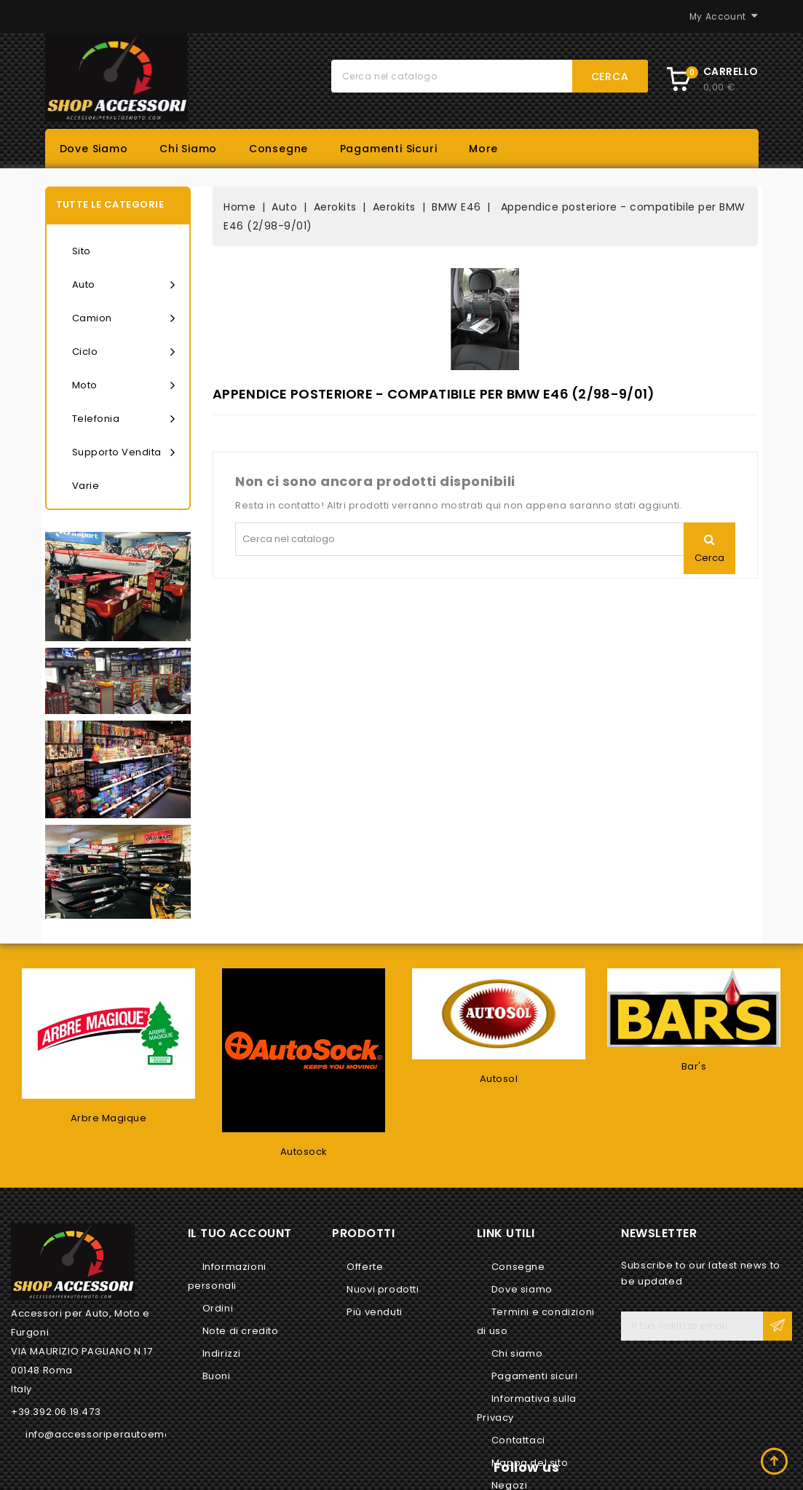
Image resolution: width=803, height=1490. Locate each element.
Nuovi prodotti (383, 1289)
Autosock (304, 1151)
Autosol (499, 1079)
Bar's (694, 1066)
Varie (86, 486)
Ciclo (123, 352)
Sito (81, 251)
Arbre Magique (109, 1118)
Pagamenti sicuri (389, 148)
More (483, 148)
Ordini (218, 1308)
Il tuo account (240, 1233)
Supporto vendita (123, 452)
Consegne (278, 148)
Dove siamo (94, 148)
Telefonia (123, 419)
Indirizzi (221, 1353)
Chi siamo (188, 148)
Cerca (610, 76)
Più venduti (375, 1312)
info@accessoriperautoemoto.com (116, 1434)
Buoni (216, 1376)
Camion (123, 318)
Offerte (365, 1267)
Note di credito (240, 1331)
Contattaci (518, 1440)
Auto (123, 285)
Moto (123, 385)
